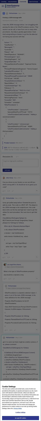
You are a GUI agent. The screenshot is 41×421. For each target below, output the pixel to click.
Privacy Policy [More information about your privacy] (18, 409)
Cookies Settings (20, 413)
